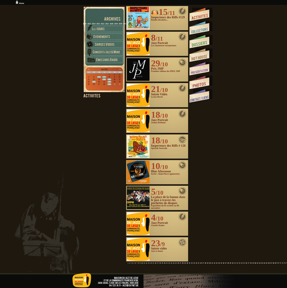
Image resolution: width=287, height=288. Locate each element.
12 (146, 263)
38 (205, 263)
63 (262, 263)
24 (173, 263)
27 (180, 263)
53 (239, 263)
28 (182, 263)
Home (19, 3)
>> (120, 69)
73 (284, 263)
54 (241, 263)
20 (164, 263)
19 (162, 263)
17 (157, 263)
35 (198, 263)
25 (176, 263)
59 (253, 263)
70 (278, 263)
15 (153, 263)
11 (144, 263)
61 (257, 263)
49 (230, 263)
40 (210, 263)
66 (269, 263)
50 (232, 263)
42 (214, 263)
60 (255, 263)
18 (160, 263)
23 (171, 263)
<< (89, 69)
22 (169, 263)
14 (151, 263)
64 (264, 263)
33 (194, 263)
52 (237, 263)
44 (219, 263)
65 (266, 263)
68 (273, 263)
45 (221, 263)
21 (167, 263)
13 (148, 263)
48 (228, 263)
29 (185, 263)
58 (250, 263)
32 (191, 263)
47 (226, 263)
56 (246, 263)
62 (260, 263)
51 (235, 263)
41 (212, 263)
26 (178, 263)
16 (155, 263)
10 (142, 263)
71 (280, 263)
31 (189, 263)
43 (216, 263)
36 (201, 263)
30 (187, 263)
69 (275, 263)
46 (223, 263)
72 (282, 263)
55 (244, 263)
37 (203, 263)
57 (248, 263)
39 (207, 263)
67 (271, 263)
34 (196, 263)
